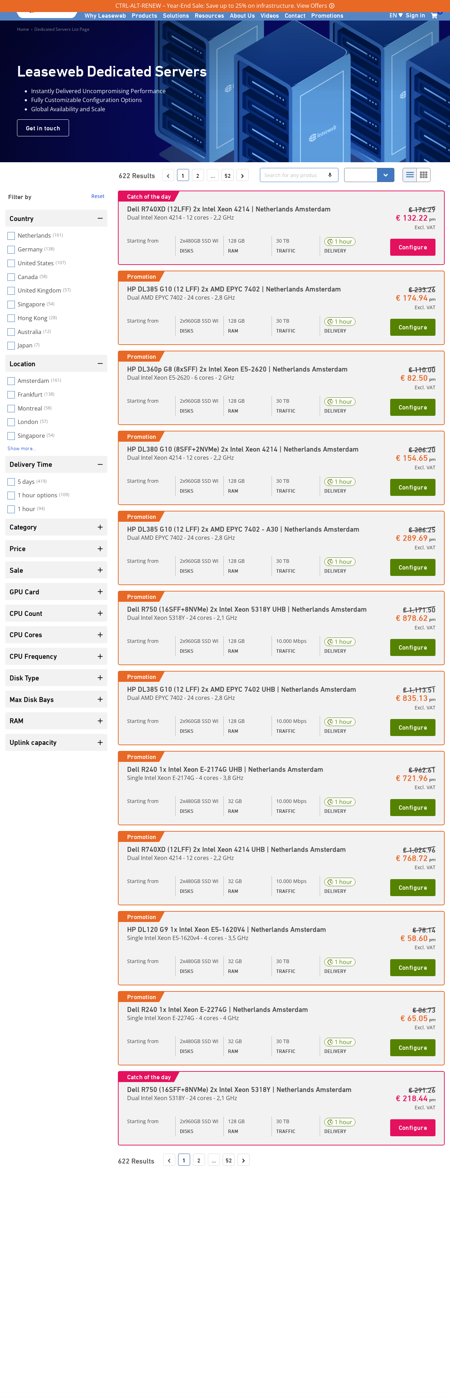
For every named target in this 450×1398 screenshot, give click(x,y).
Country (56, 218)
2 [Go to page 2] (197, 175)
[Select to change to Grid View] (423, 175)
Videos (270, 15)
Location (56, 364)
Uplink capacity (56, 742)
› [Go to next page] (242, 175)
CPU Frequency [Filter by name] (56, 656)
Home (23, 29)
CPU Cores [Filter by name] (56, 634)
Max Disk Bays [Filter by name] (56, 699)
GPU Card (56, 592)
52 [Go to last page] (227, 175)
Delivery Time (56, 464)
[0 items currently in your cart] (434, 15)
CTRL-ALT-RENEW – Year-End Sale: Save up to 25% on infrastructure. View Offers (221, 6)
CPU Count (56, 613)
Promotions (327, 15)
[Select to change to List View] (410, 175)
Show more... (21, 448)
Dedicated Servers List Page (62, 29)
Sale (56, 570)
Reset (97, 196)
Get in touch (43, 127)
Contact (295, 15)
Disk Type (56, 678)
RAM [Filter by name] (56, 721)
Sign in (415, 14)
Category (56, 527)
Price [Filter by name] (56, 548)
